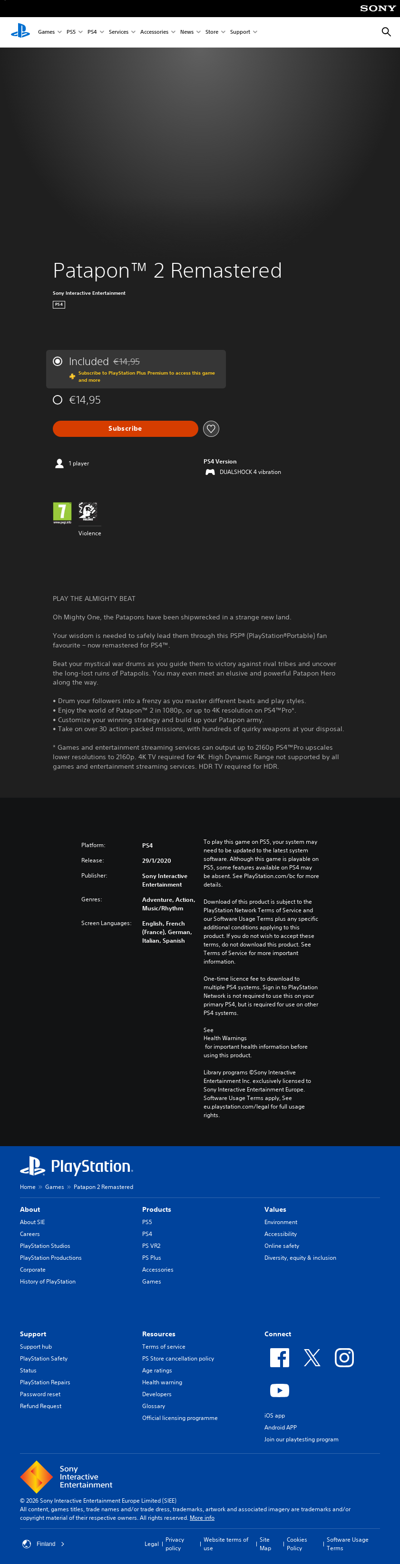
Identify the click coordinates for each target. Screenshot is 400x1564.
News (187, 32)
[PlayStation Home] (20, 32)
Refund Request (40, 1406)
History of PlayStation (48, 1281)
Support (240, 32)
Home (28, 1187)
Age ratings (157, 1370)
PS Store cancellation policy (178, 1358)
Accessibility (280, 1234)
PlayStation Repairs (45, 1382)
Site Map (265, 1543)
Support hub (36, 1346)
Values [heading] (275, 1209)
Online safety (281, 1246)
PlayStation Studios (45, 1246)
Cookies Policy (297, 1543)
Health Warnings (225, 1038)
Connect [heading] (277, 1334)
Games (46, 32)
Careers (30, 1234)
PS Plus (151, 1258)
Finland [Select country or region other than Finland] (43, 1544)
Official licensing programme (180, 1418)
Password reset (40, 1394)
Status (28, 1370)
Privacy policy (175, 1543)
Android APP (280, 1427)
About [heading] (30, 1209)
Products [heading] (156, 1209)
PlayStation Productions (51, 1258)
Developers (157, 1394)
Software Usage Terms (348, 1543)
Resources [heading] (159, 1334)
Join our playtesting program (301, 1439)
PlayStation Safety (44, 1358)
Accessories (154, 32)
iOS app (274, 1415)
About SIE (32, 1222)
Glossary (153, 1406)
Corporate (33, 1269)
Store (211, 32)
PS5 (71, 32)
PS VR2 (151, 1246)
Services (118, 32)
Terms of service (163, 1346)
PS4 (92, 32)
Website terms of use (226, 1543)
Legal (152, 1544)
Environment (280, 1222)
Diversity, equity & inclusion (300, 1258)
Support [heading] (33, 1334)
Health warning (162, 1382)
